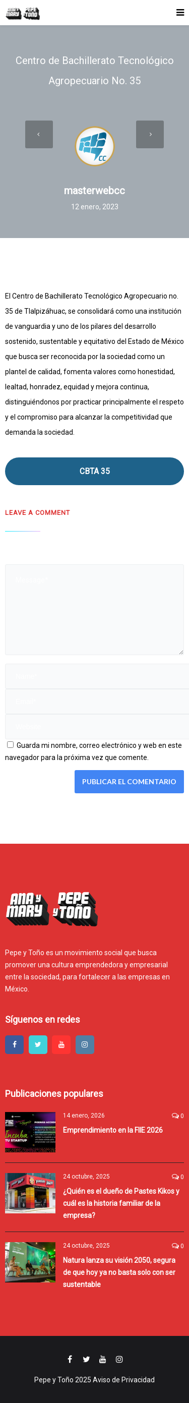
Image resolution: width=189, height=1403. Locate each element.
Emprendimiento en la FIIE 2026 (113, 1130)
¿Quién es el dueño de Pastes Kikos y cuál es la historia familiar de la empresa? (121, 1203)
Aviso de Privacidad (124, 1380)
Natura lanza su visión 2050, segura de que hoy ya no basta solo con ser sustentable (119, 1272)
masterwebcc (94, 191)
